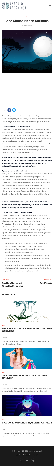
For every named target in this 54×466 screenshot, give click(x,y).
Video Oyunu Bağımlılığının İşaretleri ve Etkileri (27, 423)
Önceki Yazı (6, 279)
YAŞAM (27, 16)
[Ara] (44, 5)
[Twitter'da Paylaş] (14, 110)
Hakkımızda (27, 455)
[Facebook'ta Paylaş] (9, 110)
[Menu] (50, 5)
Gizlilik (18, 455)
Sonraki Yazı (47, 279)
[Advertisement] (27, 91)
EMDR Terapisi (46, 283)
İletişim (35, 455)
